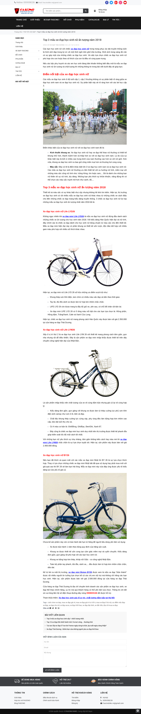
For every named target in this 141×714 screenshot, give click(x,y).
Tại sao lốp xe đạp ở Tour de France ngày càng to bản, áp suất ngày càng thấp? (76, 626)
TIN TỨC (116, 20)
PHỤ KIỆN (80, 20)
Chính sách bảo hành (51, 700)
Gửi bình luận (52, 670)
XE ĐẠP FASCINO (52, 20)
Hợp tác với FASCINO (22, 700)
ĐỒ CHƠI (68, 20)
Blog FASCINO (19, 703)
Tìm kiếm (75, 698)
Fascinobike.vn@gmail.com (52, 2)
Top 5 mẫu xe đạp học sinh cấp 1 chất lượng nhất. (64, 619)
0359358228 (29, 2)
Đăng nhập (76, 700)
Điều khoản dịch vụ (50, 698)
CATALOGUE (93, 20)
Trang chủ (21, 20)
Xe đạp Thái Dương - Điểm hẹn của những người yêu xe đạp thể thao (72, 629)
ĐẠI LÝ (106, 20)
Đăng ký (75, 703)
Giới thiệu (35, 20)
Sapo (90, 711)
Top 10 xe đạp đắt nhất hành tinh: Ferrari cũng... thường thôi (69, 622)
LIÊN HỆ (19, 26)
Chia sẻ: (46, 608)
